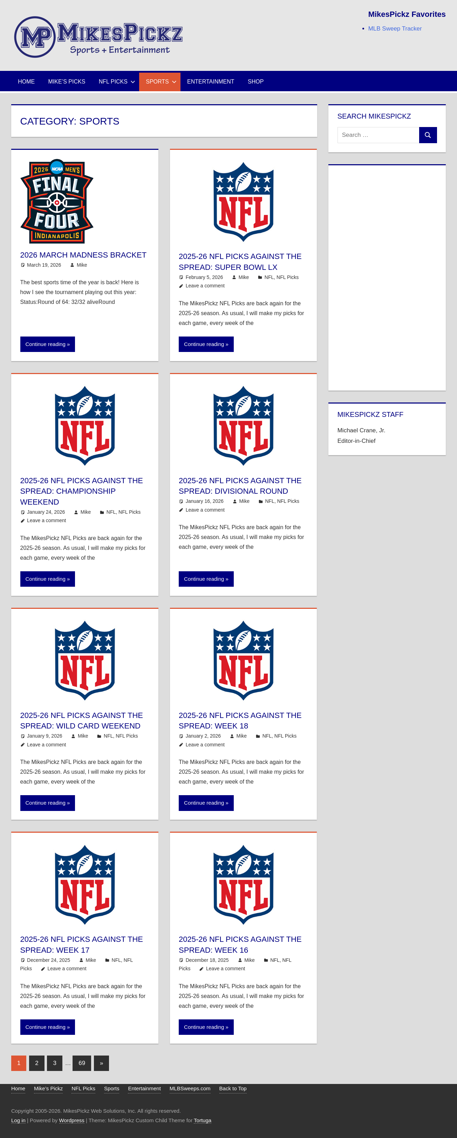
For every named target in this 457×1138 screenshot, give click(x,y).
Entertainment (210, 82)
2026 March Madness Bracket (83, 255)
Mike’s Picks (67, 82)
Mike (82, 265)
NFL (269, 277)
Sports (161, 82)
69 (82, 1063)
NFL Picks (117, 82)
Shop (256, 82)
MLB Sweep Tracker (395, 28)
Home (26, 82)
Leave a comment (205, 285)
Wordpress (71, 1120)
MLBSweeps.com (190, 1088)
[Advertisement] (387, 276)
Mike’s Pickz (48, 1088)
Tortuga (202, 1120)
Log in (18, 1120)
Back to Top (233, 1088)
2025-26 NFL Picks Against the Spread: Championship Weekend (81, 491)
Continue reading (46, 344)
